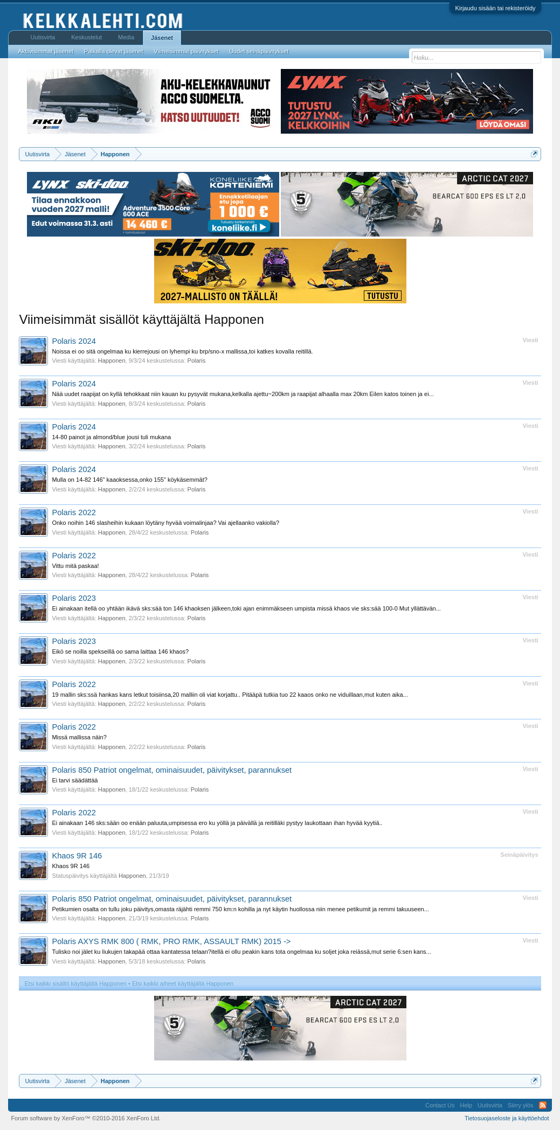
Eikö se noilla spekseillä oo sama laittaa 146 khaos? (120, 651)
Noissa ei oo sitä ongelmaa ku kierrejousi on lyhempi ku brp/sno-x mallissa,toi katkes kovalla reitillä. (182, 351)
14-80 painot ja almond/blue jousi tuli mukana (111, 437)
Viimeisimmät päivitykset (186, 51)
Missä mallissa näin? (79, 737)
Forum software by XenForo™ (86, 1118)
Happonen (112, 360)
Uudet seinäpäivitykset (258, 51)
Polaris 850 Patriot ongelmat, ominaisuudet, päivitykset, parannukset (172, 770)
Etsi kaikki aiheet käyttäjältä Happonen (182, 983)
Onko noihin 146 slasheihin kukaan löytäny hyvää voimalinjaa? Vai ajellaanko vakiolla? (165, 522)
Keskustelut (86, 37)
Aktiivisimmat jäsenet (45, 51)
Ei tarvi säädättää (75, 780)
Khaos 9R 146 (77, 855)
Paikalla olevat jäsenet (113, 51)
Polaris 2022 (73, 512)
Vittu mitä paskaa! (75, 566)
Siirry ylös (521, 1105)
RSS (543, 1105)
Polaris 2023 (73, 598)
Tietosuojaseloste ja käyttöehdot (507, 1118)
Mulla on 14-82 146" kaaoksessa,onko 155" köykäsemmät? (129, 479)
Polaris (197, 360)
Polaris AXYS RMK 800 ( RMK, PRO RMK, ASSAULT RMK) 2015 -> (171, 941)
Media (126, 37)
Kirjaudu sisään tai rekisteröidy (495, 8)
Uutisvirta (42, 37)
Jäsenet (162, 37)
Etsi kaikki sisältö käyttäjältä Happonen (75, 983)
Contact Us (439, 1105)
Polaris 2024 (73, 341)
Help (466, 1105)
